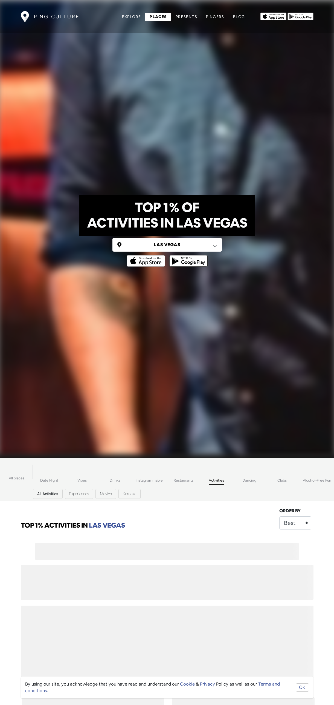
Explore (131, 16)
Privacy (207, 684)
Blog (239, 16)
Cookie (187, 684)
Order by (290, 511)
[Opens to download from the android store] (300, 15)
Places (158, 16)
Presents (186, 16)
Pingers (215, 16)
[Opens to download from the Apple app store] (273, 15)
